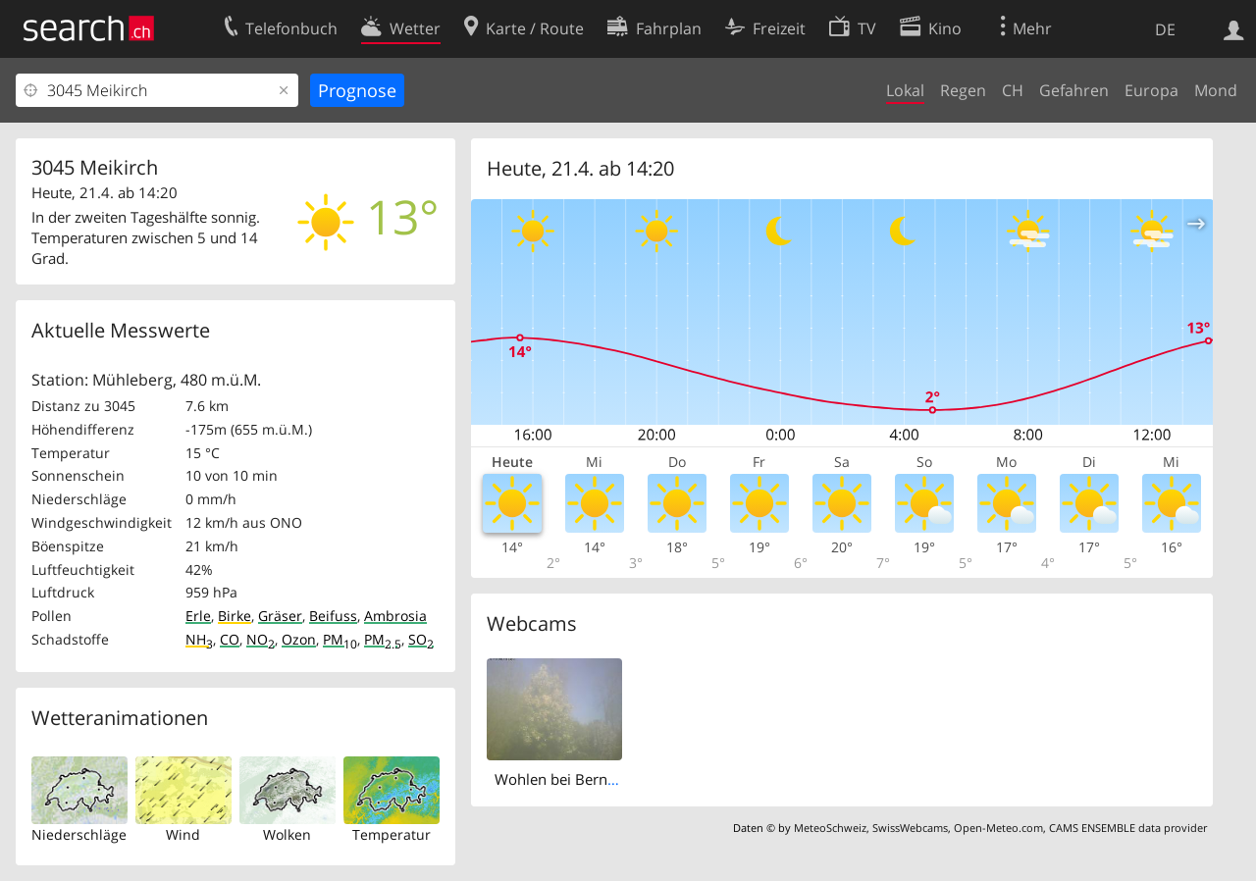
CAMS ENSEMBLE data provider (1128, 827)
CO (229, 639)
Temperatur (391, 834)
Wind (183, 834)
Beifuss (333, 615)
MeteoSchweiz (830, 827)
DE (1165, 29)
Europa (1151, 90)
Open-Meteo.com (998, 827)
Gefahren (1074, 90)
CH (1012, 90)
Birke (234, 615)
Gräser (280, 615)
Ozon (299, 639)
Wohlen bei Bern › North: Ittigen (602, 779)
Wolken (287, 834)
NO (260, 639)
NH (199, 639)
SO (421, 639)
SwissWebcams (910, 827)
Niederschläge (79, 834)
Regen (963, 90)
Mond (1215, 90)
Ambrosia (395, 615)
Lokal (905, 90)
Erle (198, 615)
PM (340, 639)
